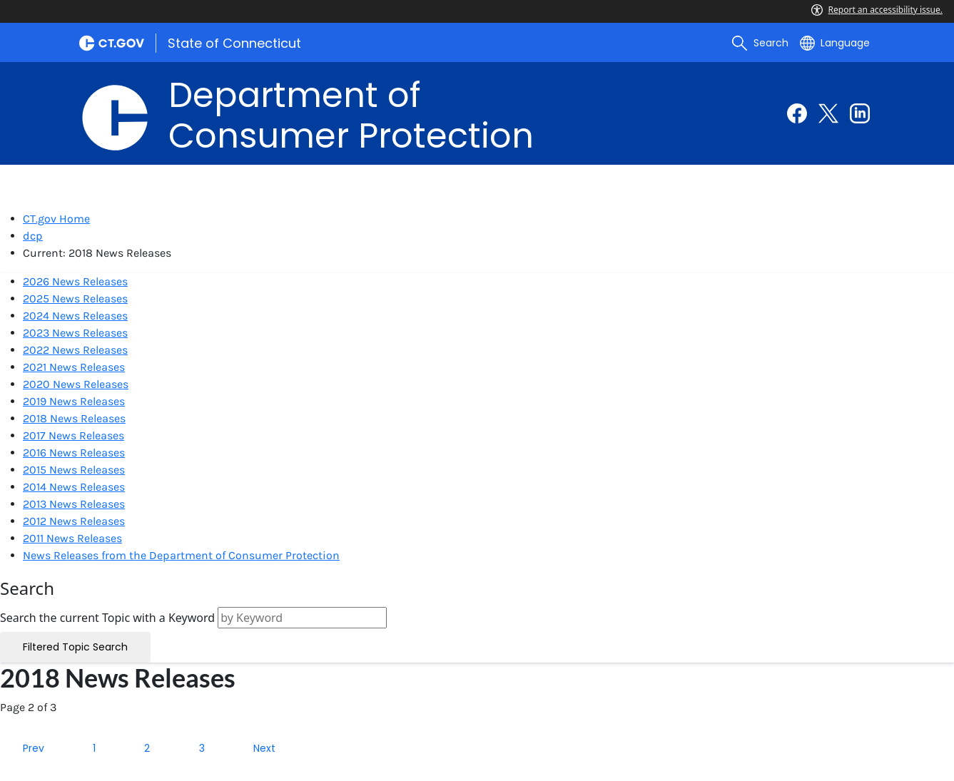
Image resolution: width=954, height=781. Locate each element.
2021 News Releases (74, 367)
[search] (760, 43)
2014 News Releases (74, 487)
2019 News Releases (74, 401)
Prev (33, 748)
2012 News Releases (74, 521)
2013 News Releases (74, 504)
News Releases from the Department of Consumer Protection (181, 555)
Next (264, 748)
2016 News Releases (74, 452)
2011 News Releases (72, 538)
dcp (33, 236)
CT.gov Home (56, 218)
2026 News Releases (75, 281)
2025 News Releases (75, 298)
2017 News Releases (73, 435)
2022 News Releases (75, 350)
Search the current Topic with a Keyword (107, 618)
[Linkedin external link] (860, 113)
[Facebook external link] (797, 113)
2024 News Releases (75, 315)
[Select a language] (835, 43)
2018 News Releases (74, 418)
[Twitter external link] (828, 113)
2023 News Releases (75, 333)
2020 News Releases (75, 384)
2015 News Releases (74, 469)
